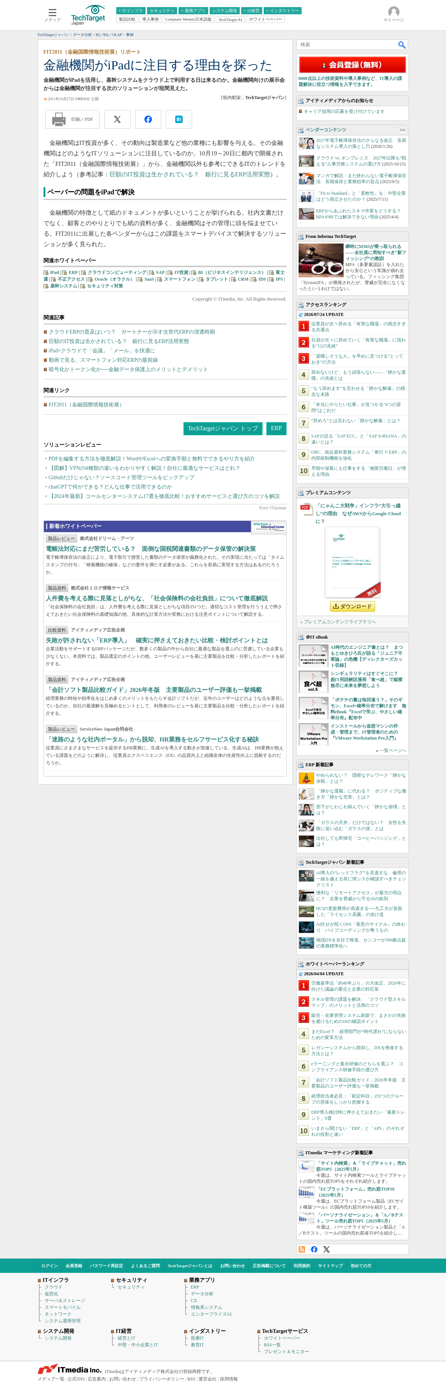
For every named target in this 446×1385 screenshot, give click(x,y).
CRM (243, 279)
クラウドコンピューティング (117, 272)
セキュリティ (131, 1287)
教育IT (197, 1344)
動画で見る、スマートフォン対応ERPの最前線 (103, 360)
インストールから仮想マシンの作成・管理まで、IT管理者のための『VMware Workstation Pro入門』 (364, 732)
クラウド (54, 1287)
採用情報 (229, 1379)
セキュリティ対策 (105, 286)
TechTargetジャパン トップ (223, 428)
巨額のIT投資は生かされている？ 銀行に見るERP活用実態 (190, 174)
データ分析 (202, 1293)
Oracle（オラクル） (115, 279)
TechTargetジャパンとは (190, 1265)
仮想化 (51, 1293)
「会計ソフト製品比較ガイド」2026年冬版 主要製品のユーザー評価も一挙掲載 (154, 690)
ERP (73, 272)
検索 (402, 44)
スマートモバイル (63, 1307)
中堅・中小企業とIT (138, 1344)
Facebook (314, 1249)
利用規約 (302, 1265)
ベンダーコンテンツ (326, 129)
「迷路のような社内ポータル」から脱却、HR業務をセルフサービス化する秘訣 (152, 739)
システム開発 (58, 1338)
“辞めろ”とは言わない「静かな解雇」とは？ (356, 420)
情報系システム (206, 1307)
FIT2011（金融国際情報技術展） (87, 405)
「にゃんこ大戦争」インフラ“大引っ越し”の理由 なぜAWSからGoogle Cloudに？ (358, 513)
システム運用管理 (63, 1320)
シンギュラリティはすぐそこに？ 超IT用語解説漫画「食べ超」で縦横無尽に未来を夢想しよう (366, 679)
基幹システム (63, 286)
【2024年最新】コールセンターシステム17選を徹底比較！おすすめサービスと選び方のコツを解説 (164, 496)
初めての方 (361, 1265)
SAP (160, 272)
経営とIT (126, 1338)
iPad (54, 272)
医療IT (197, 1338)
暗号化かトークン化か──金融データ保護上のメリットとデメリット (129, 369)
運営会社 (207, 1379)
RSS (302, 1249)
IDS (262, 279)
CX (194, 1300)
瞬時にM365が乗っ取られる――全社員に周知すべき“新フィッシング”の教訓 (375, 252)
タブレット (217, 279)
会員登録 (74, 1265)
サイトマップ (330, 1265)
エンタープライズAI (211, 1314)
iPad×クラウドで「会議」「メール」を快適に (102, 350)
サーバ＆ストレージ (65, 1300)
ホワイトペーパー (282, 1338)
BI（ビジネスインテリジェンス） (232, 272)
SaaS (149, 279)
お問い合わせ (232, 1265)
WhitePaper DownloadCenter (269, 527)
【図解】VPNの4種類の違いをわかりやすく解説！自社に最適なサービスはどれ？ (144, 468)
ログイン (49, 1265)
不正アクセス (71, 279)
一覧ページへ (393, 750)
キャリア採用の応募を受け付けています (344, 111)
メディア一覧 (51, 1379)
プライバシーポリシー (161, 1379)
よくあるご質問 (145, 1265)
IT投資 (181, 272)
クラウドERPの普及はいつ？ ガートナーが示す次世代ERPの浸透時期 (132, 332)
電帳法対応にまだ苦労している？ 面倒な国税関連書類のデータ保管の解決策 (151, 549)
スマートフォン (179, 279)
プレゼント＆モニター (286, 1351)
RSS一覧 (272, 1344)
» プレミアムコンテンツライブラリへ (338, 621)
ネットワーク (58, 1314)
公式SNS (76, 1379)
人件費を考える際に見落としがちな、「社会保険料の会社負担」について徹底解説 (157, 598)
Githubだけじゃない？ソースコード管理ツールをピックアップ (122, 477)
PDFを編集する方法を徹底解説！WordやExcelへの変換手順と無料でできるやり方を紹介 (152, 459)
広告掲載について (269, 1265)
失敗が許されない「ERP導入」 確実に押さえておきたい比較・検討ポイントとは (157, 640)
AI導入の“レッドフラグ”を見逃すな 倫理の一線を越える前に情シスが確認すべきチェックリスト (361, 878)
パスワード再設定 (106, 1265)
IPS (279, 279)
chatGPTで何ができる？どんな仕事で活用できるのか (111, 487)
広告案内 (97, 1379)
